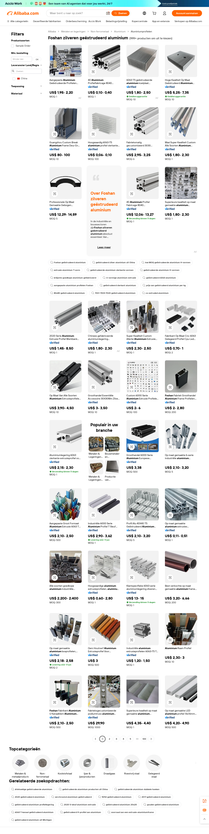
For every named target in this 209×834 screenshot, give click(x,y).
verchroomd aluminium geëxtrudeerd (71, 797)
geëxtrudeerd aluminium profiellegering (32, 804)
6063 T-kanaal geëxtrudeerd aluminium (32, 812)
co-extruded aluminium (155, 293)
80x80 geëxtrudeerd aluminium (67, 293)
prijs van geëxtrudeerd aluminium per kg (164, 285)
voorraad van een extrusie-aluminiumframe (131, 812)
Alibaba (52, 31)
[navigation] (26, 385)
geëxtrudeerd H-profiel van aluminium (80, 812)
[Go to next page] (151, 739)
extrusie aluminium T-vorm (65, 270)
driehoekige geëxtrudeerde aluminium (31, 789)
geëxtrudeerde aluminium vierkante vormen (110, 270)
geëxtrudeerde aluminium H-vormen (159, 270)
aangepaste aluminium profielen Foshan (71, 285)
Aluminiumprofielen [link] (141, 31)
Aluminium (120, 31)
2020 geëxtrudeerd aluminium (28, 797)
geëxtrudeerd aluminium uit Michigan (31, 820)
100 (144, 739)
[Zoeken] (120, 13)
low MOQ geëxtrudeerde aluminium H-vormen (166, 262)
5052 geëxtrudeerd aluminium (114, 797)
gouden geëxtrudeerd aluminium (161, 804)
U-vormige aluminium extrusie (119, 277)
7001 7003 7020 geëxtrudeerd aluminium (113, 293)
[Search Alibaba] (76, 13)
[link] (204, 800)
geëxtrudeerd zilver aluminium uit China (113, 262)
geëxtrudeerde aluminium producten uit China (83, 789)
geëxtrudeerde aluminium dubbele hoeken (136, 789)
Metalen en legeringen (73, 31)
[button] (108, 13)
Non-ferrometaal (100, 31)
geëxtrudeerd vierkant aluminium (118, 285)
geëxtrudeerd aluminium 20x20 (119, 804)
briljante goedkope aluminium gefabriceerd (73, 277)
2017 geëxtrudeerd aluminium (154, 797)
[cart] (155, 13)
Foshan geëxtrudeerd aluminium (68, 262)
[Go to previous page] (95, 739)
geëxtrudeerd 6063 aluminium (159, 277)
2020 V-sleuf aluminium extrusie (78, 804)
